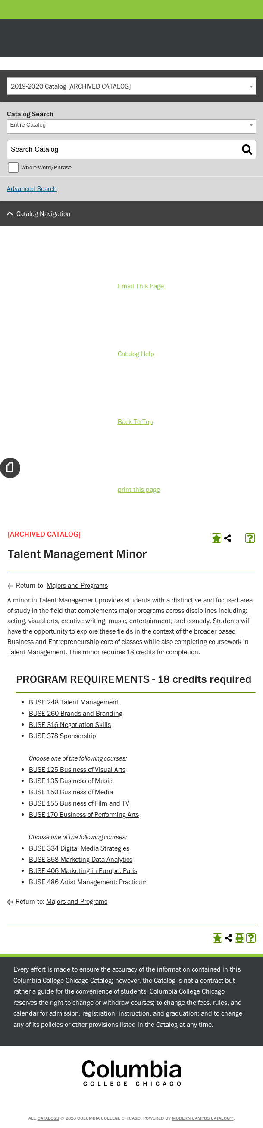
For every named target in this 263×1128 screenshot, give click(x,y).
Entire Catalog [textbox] (28, 124)
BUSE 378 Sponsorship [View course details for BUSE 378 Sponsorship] (62, 736)
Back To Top (135, 421)
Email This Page (141, 286)
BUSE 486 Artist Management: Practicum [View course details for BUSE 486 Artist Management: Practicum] (88, 882)
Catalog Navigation (43, 214)
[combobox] (131, 86)
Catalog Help (136, 354)
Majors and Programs (77, 585)
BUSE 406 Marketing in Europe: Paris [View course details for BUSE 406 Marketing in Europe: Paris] (83, 871)
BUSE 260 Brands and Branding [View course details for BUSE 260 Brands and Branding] (75, 713)
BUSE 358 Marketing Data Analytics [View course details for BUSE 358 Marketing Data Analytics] (80, 859)
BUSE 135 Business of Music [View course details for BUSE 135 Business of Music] (70, 781)
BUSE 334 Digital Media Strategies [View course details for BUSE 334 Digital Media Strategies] (79, 848)
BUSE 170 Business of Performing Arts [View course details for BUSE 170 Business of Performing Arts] (84, 814)
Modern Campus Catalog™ (203, 1118)
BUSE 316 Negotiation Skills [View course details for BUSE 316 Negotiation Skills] (70, 724)
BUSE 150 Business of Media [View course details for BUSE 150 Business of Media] (71, 792)
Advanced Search (32, 189)
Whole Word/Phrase (46, 168)
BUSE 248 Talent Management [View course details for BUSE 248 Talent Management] (74, 702)
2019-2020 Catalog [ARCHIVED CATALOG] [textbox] (71, 86)
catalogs (48, 1118)
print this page (139, 489)
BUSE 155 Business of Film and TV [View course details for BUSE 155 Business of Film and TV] (79, 803)
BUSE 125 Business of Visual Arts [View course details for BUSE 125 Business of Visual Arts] (77, 769)
